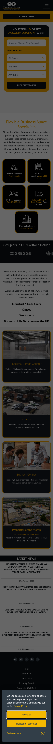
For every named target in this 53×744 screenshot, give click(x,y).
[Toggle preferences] (14, 733)
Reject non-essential (26, 724)
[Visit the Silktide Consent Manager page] (42, 733)
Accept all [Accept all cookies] (26, 714)
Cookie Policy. (21, 706)
